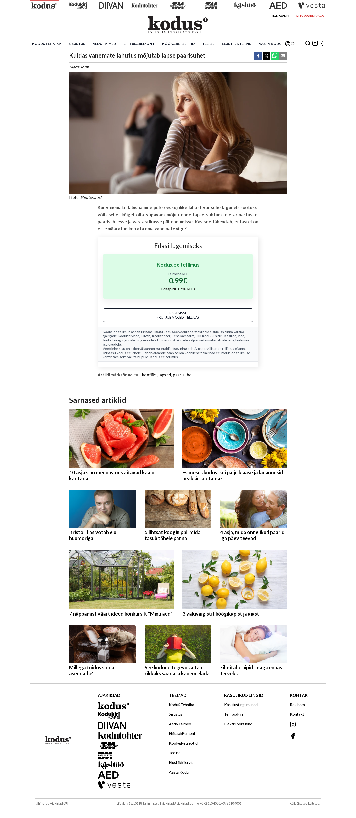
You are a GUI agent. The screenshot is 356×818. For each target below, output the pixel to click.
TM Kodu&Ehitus (209, 336)
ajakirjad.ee (211, 353)
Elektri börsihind (238, 723)
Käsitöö (230, 336)
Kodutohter (161, 336)
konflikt (149, 374)
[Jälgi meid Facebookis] (322, 43)
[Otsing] (308, 43)
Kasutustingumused (241, 704)
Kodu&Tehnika (46, 44)
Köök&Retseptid (178, 44)
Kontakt (297, 714)
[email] (283, 56)
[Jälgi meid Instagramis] (315, 43)
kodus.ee (171, 332)
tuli (137, 374)
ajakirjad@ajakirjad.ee (177, 803)
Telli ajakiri (280, 15)
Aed (241, 336)
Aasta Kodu (270, 44)
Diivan (145, 336)
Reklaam (297, 704)
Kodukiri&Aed (128, 336)
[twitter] (266, 56)
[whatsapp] (275, 56)
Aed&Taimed (104, 44)
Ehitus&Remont (139, 44)
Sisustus (77, 44)
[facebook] (258, 56)
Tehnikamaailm (183, 336)
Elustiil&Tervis (236, 44)
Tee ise (208, 44)
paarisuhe (182, 374)
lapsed (165, 374)
